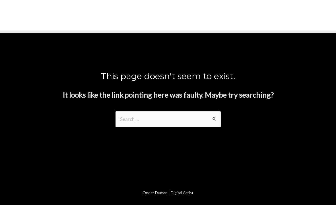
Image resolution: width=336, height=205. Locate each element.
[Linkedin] (327, 15)
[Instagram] (315, 15)
